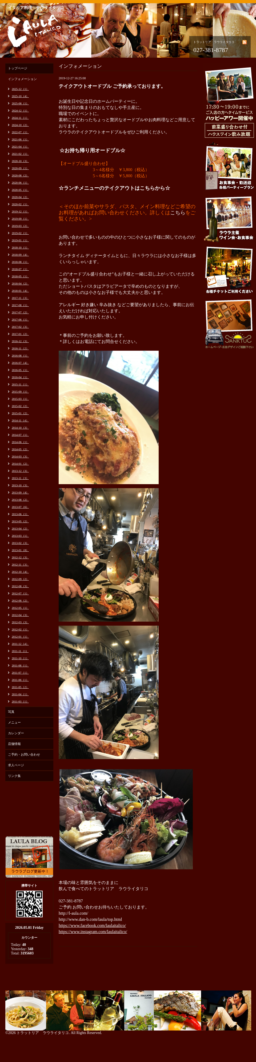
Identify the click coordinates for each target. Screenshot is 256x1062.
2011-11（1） (20, 651)
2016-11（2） (20, 348)
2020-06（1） (20, 182)
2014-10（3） (20, 427)
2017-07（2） (20, 312)
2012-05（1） (20, 607)
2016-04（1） (20, 377)
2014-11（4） (20, 420)
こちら (177, 212)
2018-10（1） (20, 247)
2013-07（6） (20, 506)
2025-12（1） (20, 88)
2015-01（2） (20, 413)
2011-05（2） (20, 687)
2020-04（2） (20, 197)
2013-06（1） (20, 514)
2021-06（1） (20, 139)
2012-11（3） (20, 564)
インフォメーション (22, 79)
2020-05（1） (20, 189)
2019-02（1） (20, 233)
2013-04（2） (20, 528)
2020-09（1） (20, 168)
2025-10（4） (20, 96)
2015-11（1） (20, 384)
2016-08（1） (20, 355)
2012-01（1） (20, 636)
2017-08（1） (20, 305)
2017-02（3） (20, 326)
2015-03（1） (20, 398)
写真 (11, 712)
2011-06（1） (20, 679)
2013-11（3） (20, 478)
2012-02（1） (20, 629)
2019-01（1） (20, 240)
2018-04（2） (20, 283)
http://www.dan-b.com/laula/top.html (90, 919)
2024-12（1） (20, 110)
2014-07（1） (20, 434)
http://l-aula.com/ (73, 913)
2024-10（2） (20, 125)
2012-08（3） (20, 586)
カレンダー (16, 733)
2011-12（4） (20, 643)
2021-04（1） (20, 146)
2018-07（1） (20, 269)
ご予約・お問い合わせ (24, 754)
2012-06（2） (20, 600)
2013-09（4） (20, 492)
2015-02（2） (20, 406)
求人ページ (16, 765)
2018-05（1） (20, 276)
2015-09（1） (20, 391)
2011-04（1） (20, 694)
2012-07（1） (20, 593)
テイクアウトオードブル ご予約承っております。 (112, 86)
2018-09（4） (20, 254)
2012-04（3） (20, 615)
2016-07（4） (20, 362)
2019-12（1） (20, 211)
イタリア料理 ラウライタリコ (36, 8)
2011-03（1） (20, 701)
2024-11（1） (20, 117)
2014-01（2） (20, 463)
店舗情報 (14, 744)
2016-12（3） (20, 341)
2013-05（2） (20, 521)
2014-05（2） (20, 449)
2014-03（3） (20, 456)
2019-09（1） (20, 218)
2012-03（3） (20, 622)
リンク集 (14, 776)
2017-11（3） (20, 297)
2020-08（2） (20, 175)
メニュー (14, 722)
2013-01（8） (20, 550)
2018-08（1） (20, 261)
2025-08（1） (20, 103)
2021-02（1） (20, 153)
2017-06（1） (20, 319)
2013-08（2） (20, 499)
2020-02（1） (20, 204)
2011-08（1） (20, 665)
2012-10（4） (20, 571)
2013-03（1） (20, 535)
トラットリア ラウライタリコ (43, 1033)
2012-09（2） (20, 579)
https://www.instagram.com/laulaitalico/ (93, 931)
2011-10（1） (20, 658)
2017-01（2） (20, 333)
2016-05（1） (20, 370)
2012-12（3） (20, 557)
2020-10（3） (20, 161)
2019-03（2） (20, 225)
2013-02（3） (20, 542)
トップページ (17, 68)
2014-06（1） (20, 442)
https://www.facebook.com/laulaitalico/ (92, 925)
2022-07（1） (20, 132)
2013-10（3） (20, 485)
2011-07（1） (20, 672)
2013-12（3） (20, 470)
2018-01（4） (20, 290)
